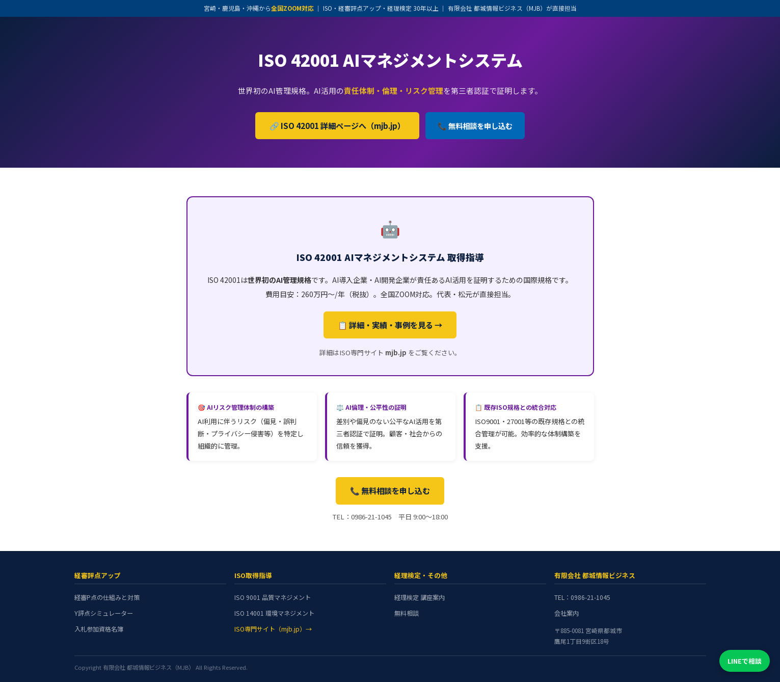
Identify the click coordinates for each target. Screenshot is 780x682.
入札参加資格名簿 (98, 629)
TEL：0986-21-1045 (582, 597)
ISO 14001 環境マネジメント (274, 613)
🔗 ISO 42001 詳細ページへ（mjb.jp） (337, 125)
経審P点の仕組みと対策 (107, 597)
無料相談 (406, 613)
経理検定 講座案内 (419, 597)
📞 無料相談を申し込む (475, 125)
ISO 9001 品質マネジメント (272, 597)
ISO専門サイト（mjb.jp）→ (273, 629)
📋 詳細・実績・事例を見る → (390, 324)
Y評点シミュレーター (103, 613)
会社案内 (566, 613)
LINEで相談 (745, 661)
